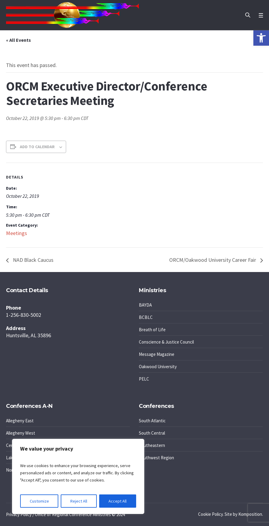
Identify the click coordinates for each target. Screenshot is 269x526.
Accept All (118, 501)
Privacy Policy (19, 514)
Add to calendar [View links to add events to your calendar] (37, 146)
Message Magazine (156, 354)
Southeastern (152, 445)
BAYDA (145, 305)
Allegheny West (20, 433)
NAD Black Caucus (32, 259)
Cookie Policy (210, 514)
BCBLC (146, 317)
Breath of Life (152, 329)
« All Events (18, 40)
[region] (78, 476)
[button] (261, 38)
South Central (152, 433)
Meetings (16, 233)
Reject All (78, 501)
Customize (39, 501)
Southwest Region (156, 457)
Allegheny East (20, 421)
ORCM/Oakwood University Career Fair (213, 259)
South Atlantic (152, 421)
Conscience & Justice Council (166, 342)
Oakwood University (158, 366)
